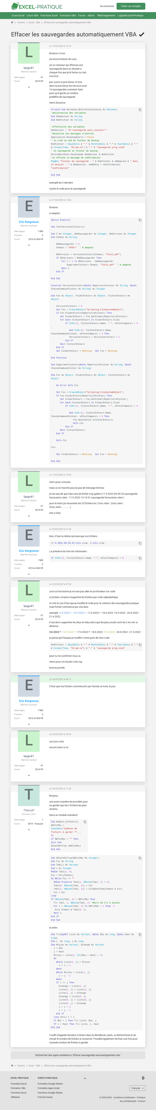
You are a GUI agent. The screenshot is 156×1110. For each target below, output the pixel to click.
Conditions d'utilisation (124, 1097)
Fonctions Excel (48, 15)
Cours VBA (32, 15)
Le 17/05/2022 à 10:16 (60, 46)
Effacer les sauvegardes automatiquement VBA (67, 22)
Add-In (91, 15)
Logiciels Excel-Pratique (130, 15)
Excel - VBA (34, 22)
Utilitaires (15, 1097)
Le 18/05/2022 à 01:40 (60, 529)
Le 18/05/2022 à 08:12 (60, 679)
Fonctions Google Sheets (50, 1092)
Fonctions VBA (68, 15)
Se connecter (107, 6)
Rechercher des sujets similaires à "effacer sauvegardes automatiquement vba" (78, 1055)
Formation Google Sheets (50, 1083)
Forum (81, 15)
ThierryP (28, 810)
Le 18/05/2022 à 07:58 (60, 584)
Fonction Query (45, 1097)
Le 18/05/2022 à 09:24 (60, 734)
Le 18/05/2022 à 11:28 (60, 788)
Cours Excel (18, 15)
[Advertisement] (116, 74)
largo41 (29, 68)
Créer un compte (131, 6)
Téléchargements (106, 15)
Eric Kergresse (29, 222)
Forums (21, 22)
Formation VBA (18, 1088)
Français (135, 1088)
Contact (141, 1101)
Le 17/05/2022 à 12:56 (60, 200)
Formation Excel (18, 1083)
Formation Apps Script (49, 1088)
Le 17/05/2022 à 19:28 (60, 475)
